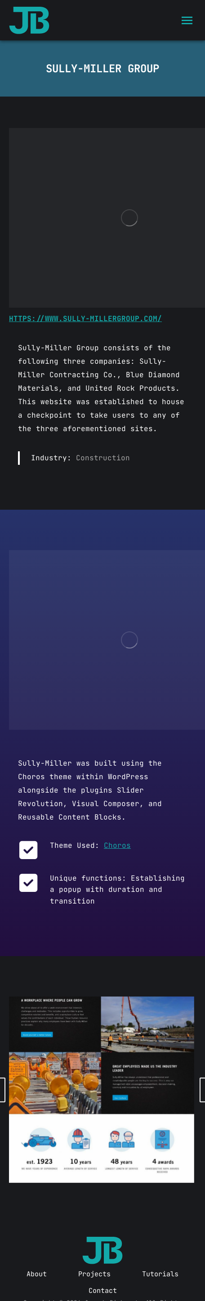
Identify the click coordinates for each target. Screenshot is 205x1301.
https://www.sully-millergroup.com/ (85, 318)
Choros (117, 845)
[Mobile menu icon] (187, 20)
